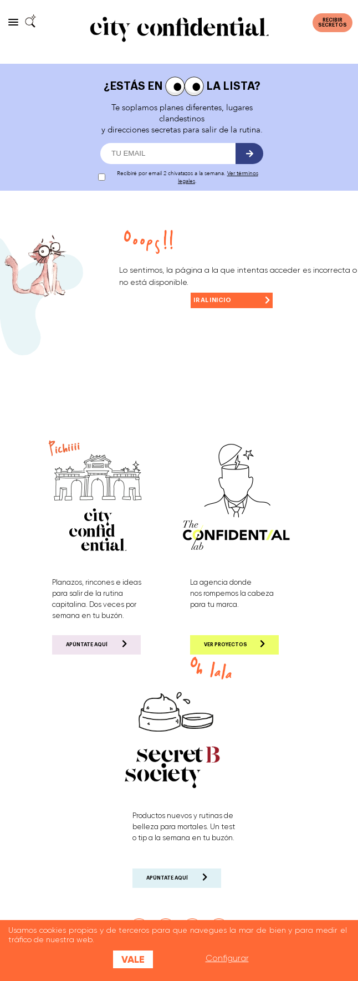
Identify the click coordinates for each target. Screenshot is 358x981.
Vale (133, 959)
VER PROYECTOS (234, 644)
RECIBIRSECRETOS (332, 23)
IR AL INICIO (231, 298)
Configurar (227, 958)
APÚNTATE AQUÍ (96, 644)
